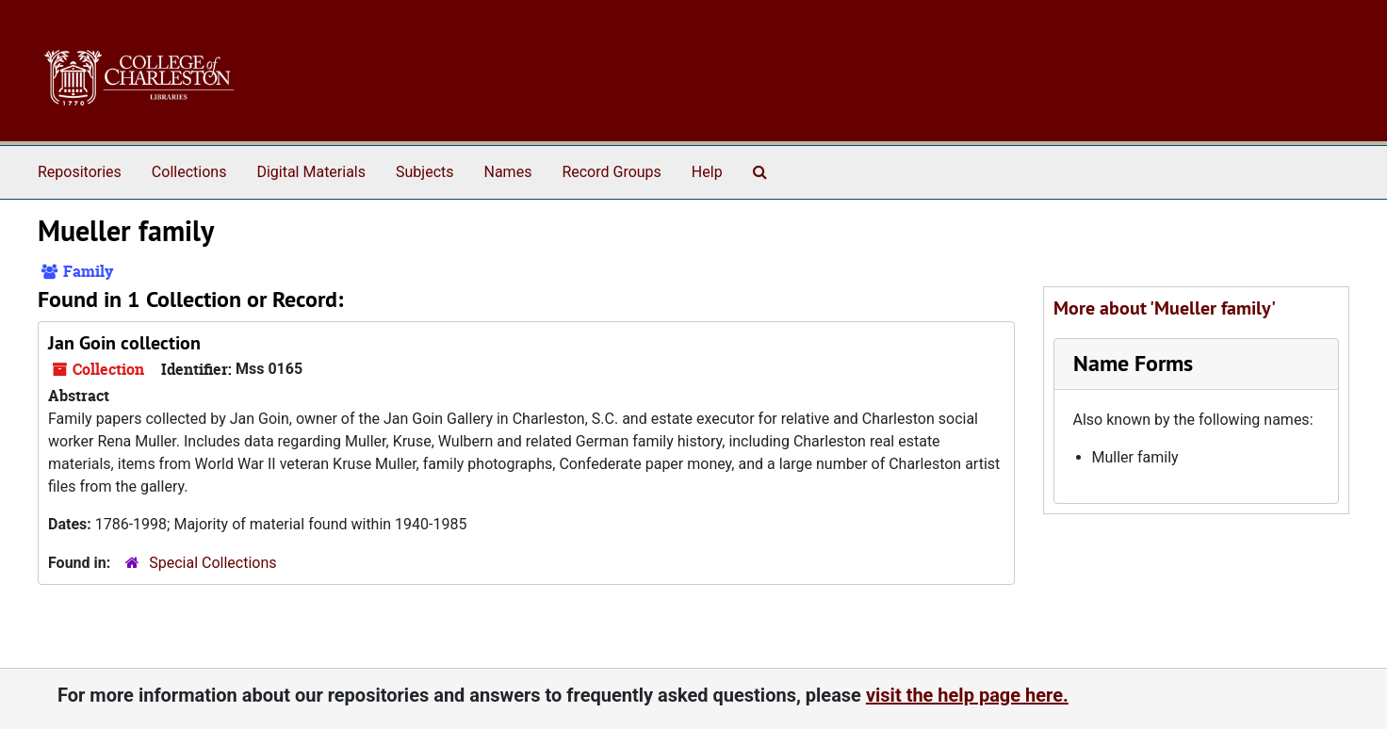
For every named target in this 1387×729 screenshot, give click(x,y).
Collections (189, 172)
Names (508, 172)
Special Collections (212, 563)
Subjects (424, 172)
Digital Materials (311, 172)
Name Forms (1133, 363)
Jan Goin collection (124, 343)
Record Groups (611, 172)
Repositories (80, 172)
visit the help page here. (967, 695)
